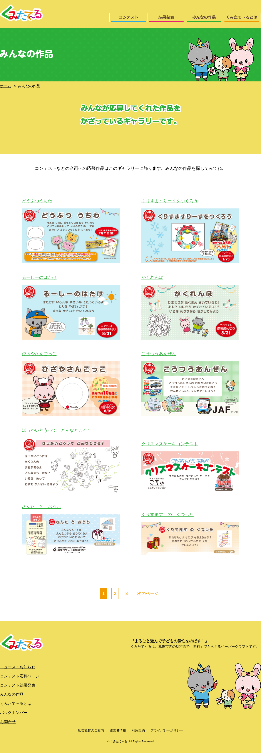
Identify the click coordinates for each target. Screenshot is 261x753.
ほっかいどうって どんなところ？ (56, 430)
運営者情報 (118, 730)
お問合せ (8, 722)
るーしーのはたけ (39, 277)
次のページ (148, 593)
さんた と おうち (41, 506)
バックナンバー (13, 712)
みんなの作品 (11, 694)
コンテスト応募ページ (19, 676)
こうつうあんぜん (158, 353)
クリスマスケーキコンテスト (169, 443)
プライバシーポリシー (167, 730)
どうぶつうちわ (37, 200)
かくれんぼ (152, 277)
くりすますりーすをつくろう (169, 200)
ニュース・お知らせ (17, 667)
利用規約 (138, 730)
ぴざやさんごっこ (39, 353)
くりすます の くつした (167, 514)
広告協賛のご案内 (91, 730)
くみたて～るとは (15, 703)
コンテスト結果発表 (17, 685)
